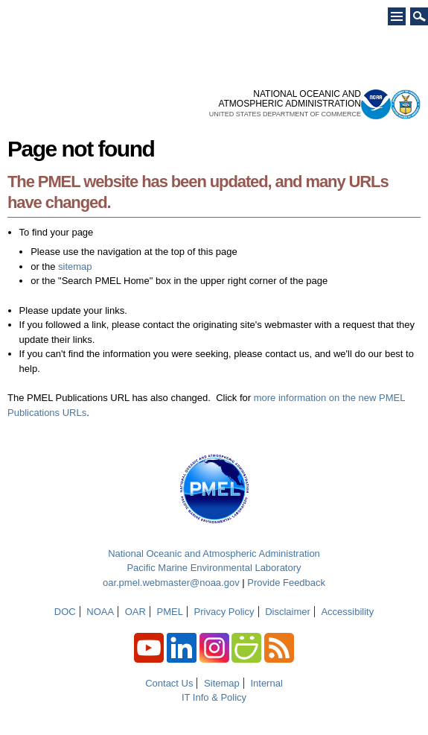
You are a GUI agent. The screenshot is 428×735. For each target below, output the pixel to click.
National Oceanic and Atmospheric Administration (214, 553)
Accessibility (347, 611)
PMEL (170, 611)
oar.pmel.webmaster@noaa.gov (171, 582)
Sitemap (222, 683)
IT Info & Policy (214, 697)
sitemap (75, 266)
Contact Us (169, 683)
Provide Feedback (286, 582)
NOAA (100, 611)
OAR (135, 611)
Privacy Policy (224, 611)
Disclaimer (287, 611)
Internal (266, 683)
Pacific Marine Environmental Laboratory (214, 567)
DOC (65, 611)
